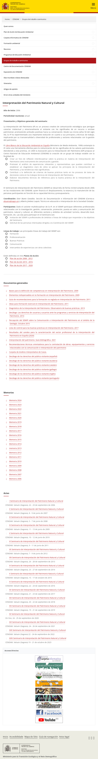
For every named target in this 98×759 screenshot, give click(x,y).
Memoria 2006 (15, 479)
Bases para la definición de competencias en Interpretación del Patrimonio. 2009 (43, 291)
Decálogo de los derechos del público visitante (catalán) (33, 365)
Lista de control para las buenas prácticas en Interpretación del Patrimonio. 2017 (43, 328)
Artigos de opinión (11, 89)
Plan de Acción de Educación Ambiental (18, 32)
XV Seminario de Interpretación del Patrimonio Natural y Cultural (37, 614)
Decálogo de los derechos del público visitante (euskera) (33, 361)
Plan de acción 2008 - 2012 (21, 258)
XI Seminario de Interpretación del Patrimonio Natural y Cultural (36, 581)
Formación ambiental (12, 43)
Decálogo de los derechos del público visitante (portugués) (34, 378)
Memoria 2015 (15, 439)
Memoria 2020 (15, 418)
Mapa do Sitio (31, 736)
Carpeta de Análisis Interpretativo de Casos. (28, 352)
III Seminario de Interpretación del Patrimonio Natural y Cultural (36, 517)
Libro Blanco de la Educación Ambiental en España (28, 145)
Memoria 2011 (15, 457)
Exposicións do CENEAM (13, 72)
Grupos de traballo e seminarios (34, 19)
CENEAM (16, 19)
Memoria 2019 (15, 422)
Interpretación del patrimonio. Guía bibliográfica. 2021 (32, 340)
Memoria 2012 (15, 452)
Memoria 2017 (15, 431)
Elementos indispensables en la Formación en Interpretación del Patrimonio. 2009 (44, 295)
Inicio (5, 736)
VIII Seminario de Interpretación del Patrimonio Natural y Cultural (37, 557)
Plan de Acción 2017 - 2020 (21, 265)
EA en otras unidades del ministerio (17, 95)
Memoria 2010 (15, 461)
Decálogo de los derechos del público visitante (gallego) (33, 369)
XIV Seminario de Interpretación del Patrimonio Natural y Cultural (37, 606)
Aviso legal (64, 736)
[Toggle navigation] (92, 6)
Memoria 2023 (15, 404)
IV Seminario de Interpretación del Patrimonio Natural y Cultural (36, 525)
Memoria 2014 (15, 444)
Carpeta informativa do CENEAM (16, 38)
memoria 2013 (15, 448)
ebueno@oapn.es (11, 201)
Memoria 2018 (15, 426)
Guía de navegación (48, 736)
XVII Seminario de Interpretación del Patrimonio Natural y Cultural (37, 630)
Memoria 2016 (15, 435)
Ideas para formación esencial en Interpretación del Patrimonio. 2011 (39, 304)
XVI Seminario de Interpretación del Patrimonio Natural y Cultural (37, 622)
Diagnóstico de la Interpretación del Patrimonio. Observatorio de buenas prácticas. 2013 (47, 308)
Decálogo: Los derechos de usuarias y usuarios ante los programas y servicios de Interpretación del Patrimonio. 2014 (51, 314)
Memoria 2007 (15, 474)
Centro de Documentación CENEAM (17, 66)
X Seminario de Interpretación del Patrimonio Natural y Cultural (36, 573)
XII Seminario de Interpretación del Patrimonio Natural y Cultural (37, 590)
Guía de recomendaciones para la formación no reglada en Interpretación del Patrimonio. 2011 (49, 299)
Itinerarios (7, 83)
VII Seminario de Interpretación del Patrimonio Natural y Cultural (37, 549)
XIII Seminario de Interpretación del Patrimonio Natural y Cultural (37, 598)
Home (7, 19)
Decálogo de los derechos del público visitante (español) (33, 356)
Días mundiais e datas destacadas (16, 78)
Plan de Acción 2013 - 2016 (21, 262)
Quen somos (8, 26)
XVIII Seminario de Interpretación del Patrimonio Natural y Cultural (37, 638)
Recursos (7, 49)
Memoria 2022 (15, 409)
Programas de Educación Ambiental (17, 55)
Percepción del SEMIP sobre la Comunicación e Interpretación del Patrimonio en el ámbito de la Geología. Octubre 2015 (51, 322)
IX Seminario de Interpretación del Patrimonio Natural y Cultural (36, 565)
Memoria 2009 (15, 465)
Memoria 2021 (15, 413)
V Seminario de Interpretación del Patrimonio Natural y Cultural (36, 533)
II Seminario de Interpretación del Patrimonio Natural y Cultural (36, 509)
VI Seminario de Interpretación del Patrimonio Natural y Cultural (36, 541)
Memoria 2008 (15, 470)
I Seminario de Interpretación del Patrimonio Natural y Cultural (36, 501)
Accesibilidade (16, 736)
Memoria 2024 (15, 400)
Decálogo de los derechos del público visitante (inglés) (32, 374)
